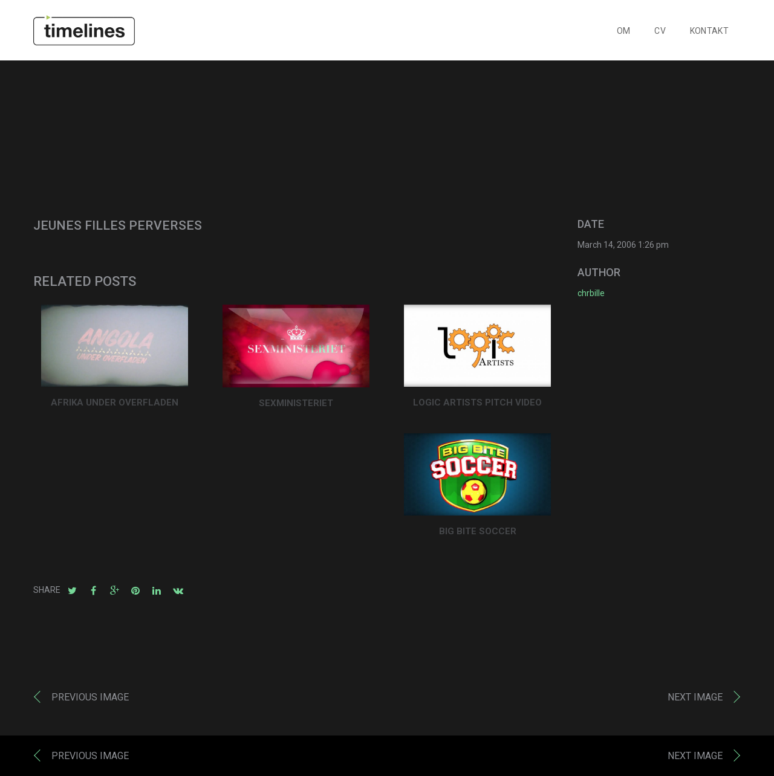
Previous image (90, 697)
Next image (695, 697)
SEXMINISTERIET (296, 403)
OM (624, 31)
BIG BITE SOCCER (477, 531)
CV (660, 31)
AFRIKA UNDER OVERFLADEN (114, 402)
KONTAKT (709, 31)
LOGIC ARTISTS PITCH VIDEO (477, 402)
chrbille (591, 293)
